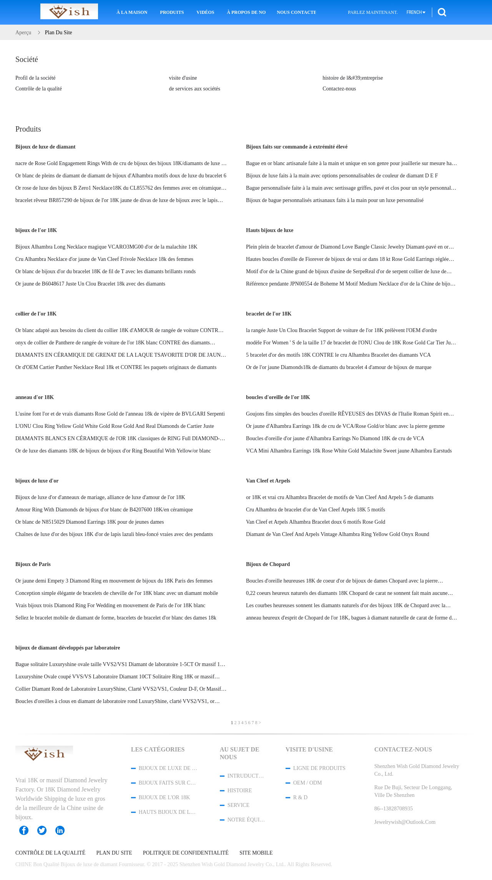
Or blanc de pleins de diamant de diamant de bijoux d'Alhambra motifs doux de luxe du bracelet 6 (120, 176)
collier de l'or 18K (36, 314)
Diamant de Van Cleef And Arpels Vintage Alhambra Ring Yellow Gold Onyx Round (337, 534)
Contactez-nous (339, 89)
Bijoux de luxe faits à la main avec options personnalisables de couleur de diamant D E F (342, 176)
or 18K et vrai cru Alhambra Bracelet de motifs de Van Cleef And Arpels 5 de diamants (340, 497)
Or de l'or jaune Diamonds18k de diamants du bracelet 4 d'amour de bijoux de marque (338, 367)
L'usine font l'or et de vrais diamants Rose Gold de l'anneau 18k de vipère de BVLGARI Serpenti (120, 414)
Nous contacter (296, 12)
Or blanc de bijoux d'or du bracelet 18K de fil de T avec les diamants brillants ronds (105, 271)
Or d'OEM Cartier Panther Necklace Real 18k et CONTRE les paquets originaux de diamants (115, 367)
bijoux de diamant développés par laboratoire (67, 648)
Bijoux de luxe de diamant (45, 147)
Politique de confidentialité (186, 853)
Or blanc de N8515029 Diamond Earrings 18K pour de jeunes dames (89, 522)
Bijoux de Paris (33, 564)
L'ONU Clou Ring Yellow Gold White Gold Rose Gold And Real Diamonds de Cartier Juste (114, 426)
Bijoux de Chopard (268, 564)
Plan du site (114, 853)
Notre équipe (246, 820)
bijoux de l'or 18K (36, 230)
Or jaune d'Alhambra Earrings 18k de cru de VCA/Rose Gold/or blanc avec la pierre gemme (345, 426)
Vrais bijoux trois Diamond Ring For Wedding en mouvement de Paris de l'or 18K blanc (110, 605)
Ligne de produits (319, 768)
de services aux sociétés (194, 89)
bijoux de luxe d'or (36, 481)
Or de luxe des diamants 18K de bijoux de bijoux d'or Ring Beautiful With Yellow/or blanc (113, 451)
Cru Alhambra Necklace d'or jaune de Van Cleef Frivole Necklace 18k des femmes (104, 259)
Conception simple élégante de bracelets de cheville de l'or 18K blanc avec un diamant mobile (116, 593)
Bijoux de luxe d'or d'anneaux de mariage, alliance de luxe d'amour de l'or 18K (100, 497)
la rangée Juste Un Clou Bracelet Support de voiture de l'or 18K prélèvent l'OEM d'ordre (341, 330)
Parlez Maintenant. (372, 12)
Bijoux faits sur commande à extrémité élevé (296, 147)
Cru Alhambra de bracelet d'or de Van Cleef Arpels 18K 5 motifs (315, 510)
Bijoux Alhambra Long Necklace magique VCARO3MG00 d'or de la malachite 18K (106, 247)
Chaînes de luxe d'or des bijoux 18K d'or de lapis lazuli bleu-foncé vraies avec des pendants (114, 534)
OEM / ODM (307, 783)
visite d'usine (183, 78)
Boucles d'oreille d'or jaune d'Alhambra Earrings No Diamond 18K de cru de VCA (335, 438)
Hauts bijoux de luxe (269, 230)
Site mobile (256, 853)
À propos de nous (246, 12)
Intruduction (246, 776)
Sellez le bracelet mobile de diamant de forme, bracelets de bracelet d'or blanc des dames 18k (115, 618)
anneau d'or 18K (34, 397)
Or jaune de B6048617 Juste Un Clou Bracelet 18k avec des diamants (90, 284)
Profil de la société (35, 78)
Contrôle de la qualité (38, 89)
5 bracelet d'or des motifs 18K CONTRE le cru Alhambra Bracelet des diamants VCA (338, 355)
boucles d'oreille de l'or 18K (278, 397)
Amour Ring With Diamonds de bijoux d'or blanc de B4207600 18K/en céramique (104, 510)
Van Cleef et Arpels (268, 481)
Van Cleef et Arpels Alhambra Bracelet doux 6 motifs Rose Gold (315, 522)
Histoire (240, 790)
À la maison (131, 12)
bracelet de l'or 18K (268, 314)
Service (238, 805)
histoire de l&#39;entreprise (352, 78)
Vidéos (205, 12)
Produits (172, 12)
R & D (300, 797)
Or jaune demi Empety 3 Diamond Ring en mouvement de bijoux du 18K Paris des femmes (114, 581)
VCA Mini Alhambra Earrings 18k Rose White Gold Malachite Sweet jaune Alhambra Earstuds (349, 451)
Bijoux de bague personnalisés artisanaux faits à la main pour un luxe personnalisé (335, 200)
